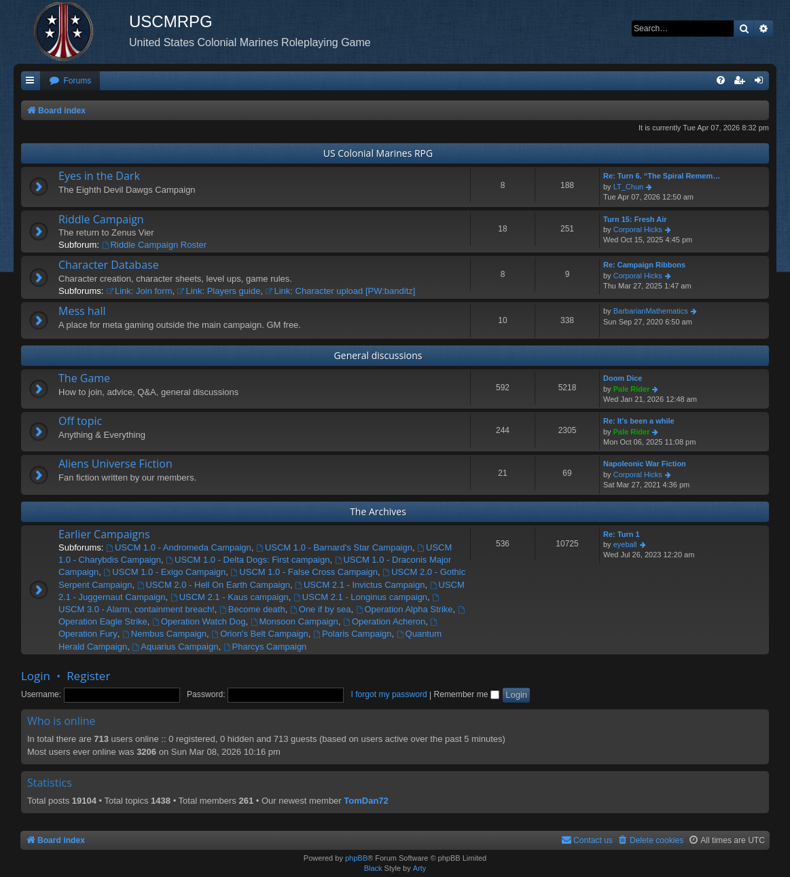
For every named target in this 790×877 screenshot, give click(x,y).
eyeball (625, 544)
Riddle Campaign (101, 219)
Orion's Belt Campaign (259, 634)
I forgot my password (389, 694)
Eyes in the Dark (99, 175)
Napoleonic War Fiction (644, 464)
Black (373, 868)
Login (35, 676)
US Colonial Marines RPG (378, 153)
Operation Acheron (384, 621)
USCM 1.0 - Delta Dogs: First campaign (247, 560)
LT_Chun (628, 187)
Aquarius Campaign (175, 646)
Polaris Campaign (352, 634)
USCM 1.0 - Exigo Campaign (165, 572)
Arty (420, 868)
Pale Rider (631, 389)
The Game (84, 378)
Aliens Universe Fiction (115, 463)
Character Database (108, 264)
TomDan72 (366, 801)
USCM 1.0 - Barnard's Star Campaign (334, 547)
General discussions (378, 355)
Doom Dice (622, 378)
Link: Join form (139, 291)
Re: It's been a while (639, 421)
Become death (252, 609)
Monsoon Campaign (294, 621)
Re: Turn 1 (621, 534)
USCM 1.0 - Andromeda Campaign (178, 547)
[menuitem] (70, 81)
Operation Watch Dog (198, 621)
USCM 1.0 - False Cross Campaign (304, 572)
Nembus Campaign (164, 634)
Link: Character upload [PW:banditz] (341, 291)
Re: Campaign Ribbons (644, 265)
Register (88, 676)
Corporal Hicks (637, 229)
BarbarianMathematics (650, 311)
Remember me (466, 694)
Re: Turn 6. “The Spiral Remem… (661, 176)
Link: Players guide (219, 291)
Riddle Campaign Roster (154, 245)
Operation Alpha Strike (404, 609)
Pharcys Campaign (265, 646)
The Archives (378, 511)
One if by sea (320, 609)
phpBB (356, 858)
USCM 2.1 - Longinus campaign (360, 597)
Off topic (80, 420)
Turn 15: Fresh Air (635, 219)
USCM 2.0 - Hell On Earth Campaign (213, 585)
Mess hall (82, 310)
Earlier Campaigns (104, 534)
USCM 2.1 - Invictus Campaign (360, 585)
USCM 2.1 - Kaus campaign (229, 597)
